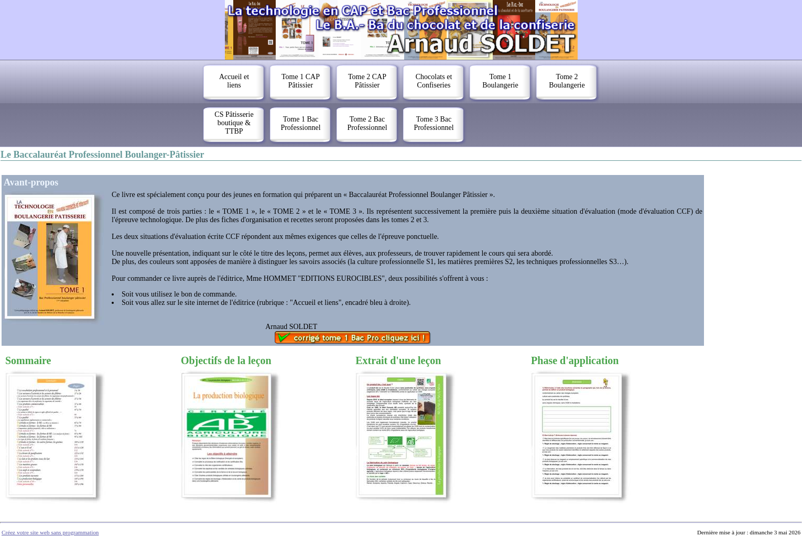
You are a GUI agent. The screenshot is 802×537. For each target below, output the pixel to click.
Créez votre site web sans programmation (50, 532)
